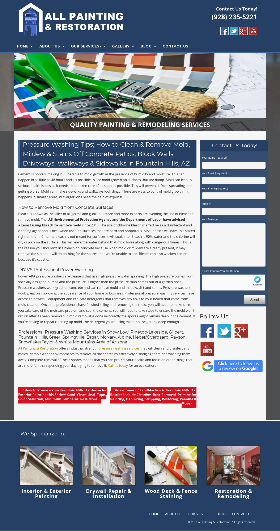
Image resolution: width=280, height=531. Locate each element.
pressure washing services (118, 348)
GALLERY (122, 47)
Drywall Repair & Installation (108, 494)
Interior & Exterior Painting (46, 494)
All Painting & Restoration (38, 348)
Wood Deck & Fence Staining (171, 494)
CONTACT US (177, 47)
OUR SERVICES (87, 47)
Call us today (118, 366)
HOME (24, 47)
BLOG (147, 47)
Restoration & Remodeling (233, 494)
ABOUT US (51, 47)
